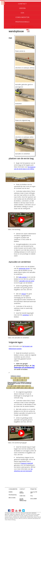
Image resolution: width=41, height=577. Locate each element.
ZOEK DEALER (22, 492)
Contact (22, 4)
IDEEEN (10, 492)
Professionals (22, 22)
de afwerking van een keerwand (23, 470)
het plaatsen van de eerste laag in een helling (24, 168)
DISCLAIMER (33, 498)
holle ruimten (23, 277)
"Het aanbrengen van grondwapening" (24, 366)
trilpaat (24, 294)
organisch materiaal (26, 463)
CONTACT (22, 489)
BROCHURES (12, 498)
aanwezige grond (24, 268)
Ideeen (22, 8)
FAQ (31, 496)
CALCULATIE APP (33, 492)
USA (22, 13)
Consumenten (22, 17)
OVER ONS (22, 496)
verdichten (25, 315)
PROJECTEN (33, 489)
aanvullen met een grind (26, 281)
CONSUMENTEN (13, 489)
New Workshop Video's (22, 26)
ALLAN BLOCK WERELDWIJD (23, 499)
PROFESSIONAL (13, 495)
